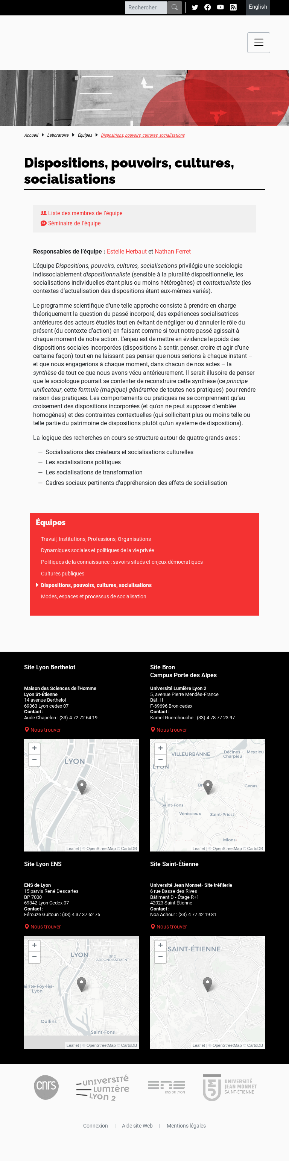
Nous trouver (45, 730)
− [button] (34, 760)
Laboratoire (57, 135)
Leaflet (73, 848)
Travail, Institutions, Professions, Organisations (96, 539)
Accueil (31, 135)
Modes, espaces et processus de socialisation (93, 596)
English (258, 6)
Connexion (95, 1126)
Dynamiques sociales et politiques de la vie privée (97, 550)
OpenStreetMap (101, 848)
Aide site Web (137, 1126)
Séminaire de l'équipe (71, 223)
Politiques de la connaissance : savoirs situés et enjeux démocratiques (122, 562)
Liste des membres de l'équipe (82, 213)
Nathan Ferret (173, 251)
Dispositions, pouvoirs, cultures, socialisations (96, 585)
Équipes (85, 135)
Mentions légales (186, 1126)
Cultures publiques (62, 574)
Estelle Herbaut (127, 251)
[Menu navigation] (258, 42)
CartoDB (129, 848)
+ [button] (34, 749)
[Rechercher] (146, 7)
